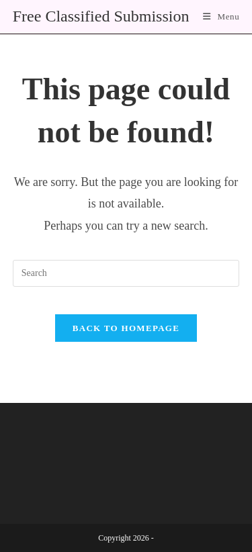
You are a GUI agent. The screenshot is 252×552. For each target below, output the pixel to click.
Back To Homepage (126, 328)
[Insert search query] (126, 273)
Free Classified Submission (101, 16)
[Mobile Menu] (221, 16)
